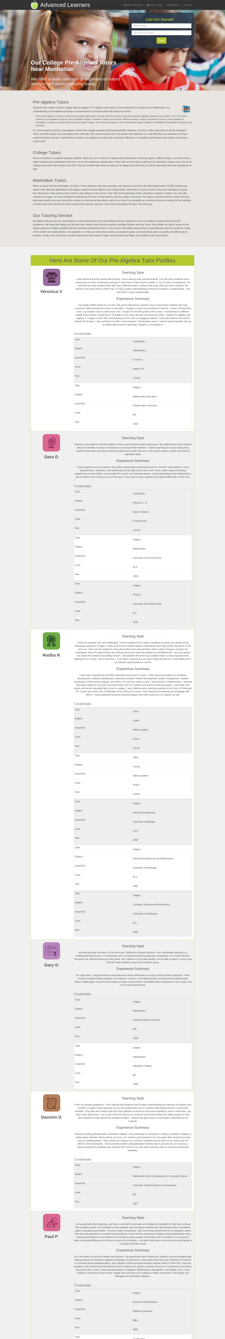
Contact (173, 5)
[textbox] (162, 25)
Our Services (133, 5)
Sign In (188, 5)
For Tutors (155, 5)
